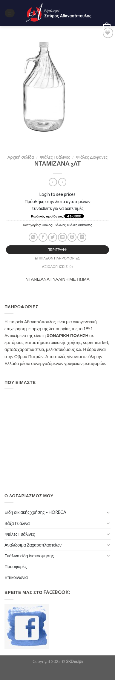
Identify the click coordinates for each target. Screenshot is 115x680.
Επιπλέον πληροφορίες (57, 258)
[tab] (57, 249)
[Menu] (9, 13)
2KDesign (74, 661)
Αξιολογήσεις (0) (57, 266)
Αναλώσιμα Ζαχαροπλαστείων (33, 544)
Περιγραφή (57, 249)
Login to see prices (57, 194)
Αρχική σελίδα (20, 157)
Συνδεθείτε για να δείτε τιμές (57, 208)
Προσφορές (15, 566)
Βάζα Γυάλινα (17, 523)
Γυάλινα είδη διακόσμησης (29, 555)
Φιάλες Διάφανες (92, 157)
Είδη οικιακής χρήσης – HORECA (35, 512)
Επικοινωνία (16, 577)
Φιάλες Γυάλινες (55, 157)
